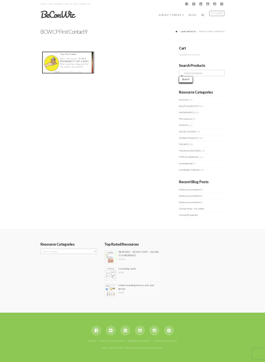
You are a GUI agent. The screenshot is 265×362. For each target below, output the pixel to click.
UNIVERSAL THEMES (189, 169)
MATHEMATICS (186, 112)
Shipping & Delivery (165, 341)
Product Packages (139, 341)
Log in (43, 4)
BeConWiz (57, 14)
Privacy (92, 341)
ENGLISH (183, 99)
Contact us (85, 4)
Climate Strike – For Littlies (191, 208)
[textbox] (69, 251)
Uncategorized (185, 163)
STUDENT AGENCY (189, 138)
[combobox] (68, 251)
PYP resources (185, 118)
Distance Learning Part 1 (190, 202)
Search (186, 79)
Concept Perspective (188, 215)
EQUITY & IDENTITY (189, 106)
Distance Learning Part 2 (190, 195)
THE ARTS (184, 144)
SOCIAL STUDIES (187, 131)
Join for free (71, 4)
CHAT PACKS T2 (188, 31)
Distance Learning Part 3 (190, 189)
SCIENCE (183, 125)
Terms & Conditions (112, 341)
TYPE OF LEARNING (189, 157)
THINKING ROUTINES (190, 150)
